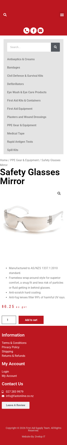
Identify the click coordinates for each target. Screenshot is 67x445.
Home (4, 160)
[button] (5, 15)
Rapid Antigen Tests (20, 141)
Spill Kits (12, 150)
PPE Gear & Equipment (21, 125)
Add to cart (31, 320)
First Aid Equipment (19, 108)
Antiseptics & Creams (21, 59)
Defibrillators (15, 84)
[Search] (55, 47)
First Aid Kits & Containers (24, 100)
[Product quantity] (9, 320)
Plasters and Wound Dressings (26, 117)
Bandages (13, 67)
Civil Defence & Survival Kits (25, 75)
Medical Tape (15, 133)
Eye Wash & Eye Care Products (26, 92)
